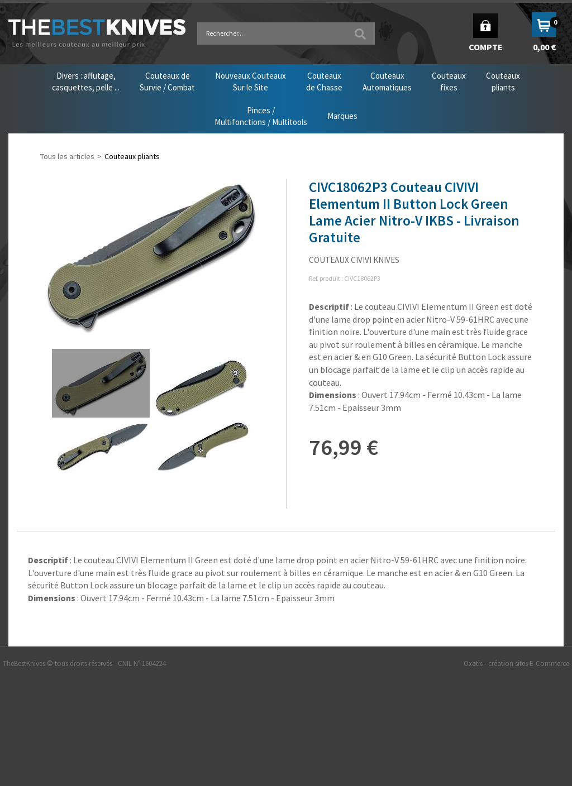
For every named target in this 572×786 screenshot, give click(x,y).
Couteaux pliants (132, 156)
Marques (342, 116)
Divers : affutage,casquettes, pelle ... (86, 81)
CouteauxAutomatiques (387, 81)
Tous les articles (67, 156)
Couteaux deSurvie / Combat (167, 81)
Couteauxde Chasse (324, 81)
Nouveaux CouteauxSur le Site (250, 81)
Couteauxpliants (503, 81)
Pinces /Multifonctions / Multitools (260, 116)
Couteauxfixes (449, 81)
